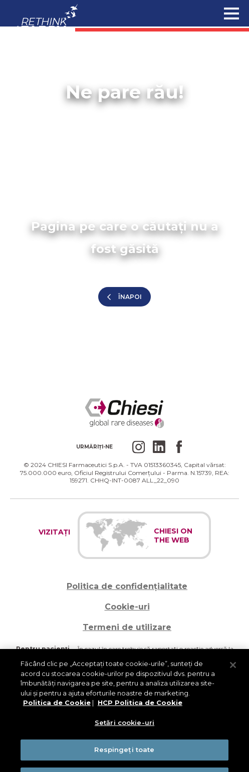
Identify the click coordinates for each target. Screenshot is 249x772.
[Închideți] (233, 671)
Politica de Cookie (57, 708)
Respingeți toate (124, 755)
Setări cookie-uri (124, 728)
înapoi (130, 296)
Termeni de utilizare (127, 627)
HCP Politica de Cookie (140, 708)
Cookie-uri (127, 607)
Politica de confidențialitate (127, 586)
